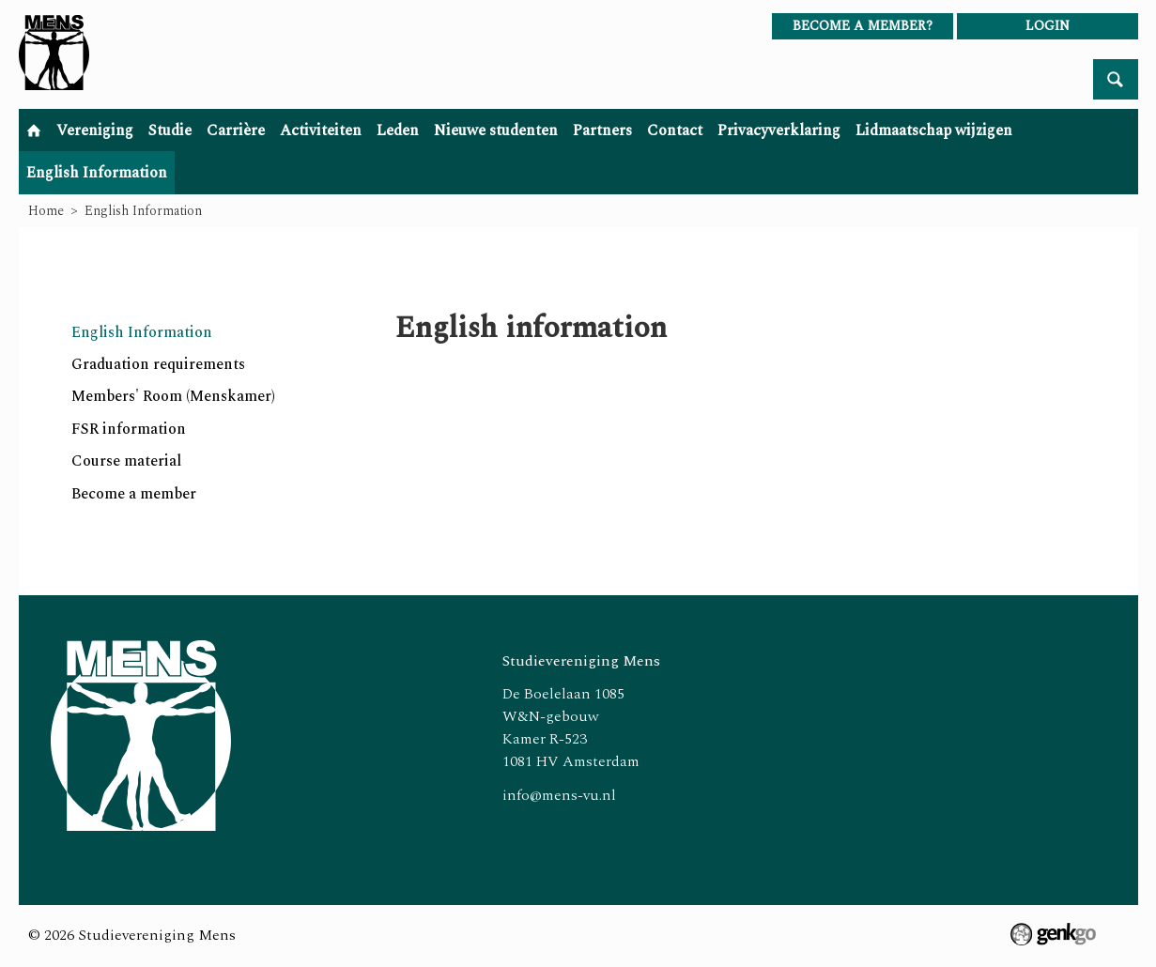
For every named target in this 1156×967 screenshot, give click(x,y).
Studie (170, 130)
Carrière (236, 130)
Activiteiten (321, 130)
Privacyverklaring (778, 130)
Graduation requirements (158, 364)
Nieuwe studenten (496, 130)
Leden (398, 130)
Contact (674, 130)
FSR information (128, 429)
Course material (126, 461)
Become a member (133, 494)
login (1047, 26)
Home (34, 130)
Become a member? (863, 26)
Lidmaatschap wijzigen (933, 130)
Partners (602, 130)
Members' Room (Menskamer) (173, 396)
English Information (96, 172)
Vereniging (94, 130)
